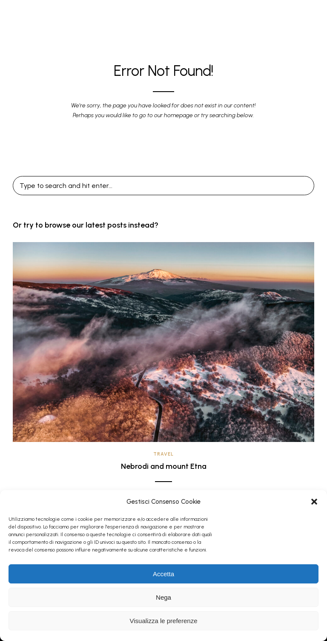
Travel (163, 454)
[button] (314, 501)
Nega (163, 597)
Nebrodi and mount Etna (164, 466)
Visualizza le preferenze (164, 620)
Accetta (163, 573)
